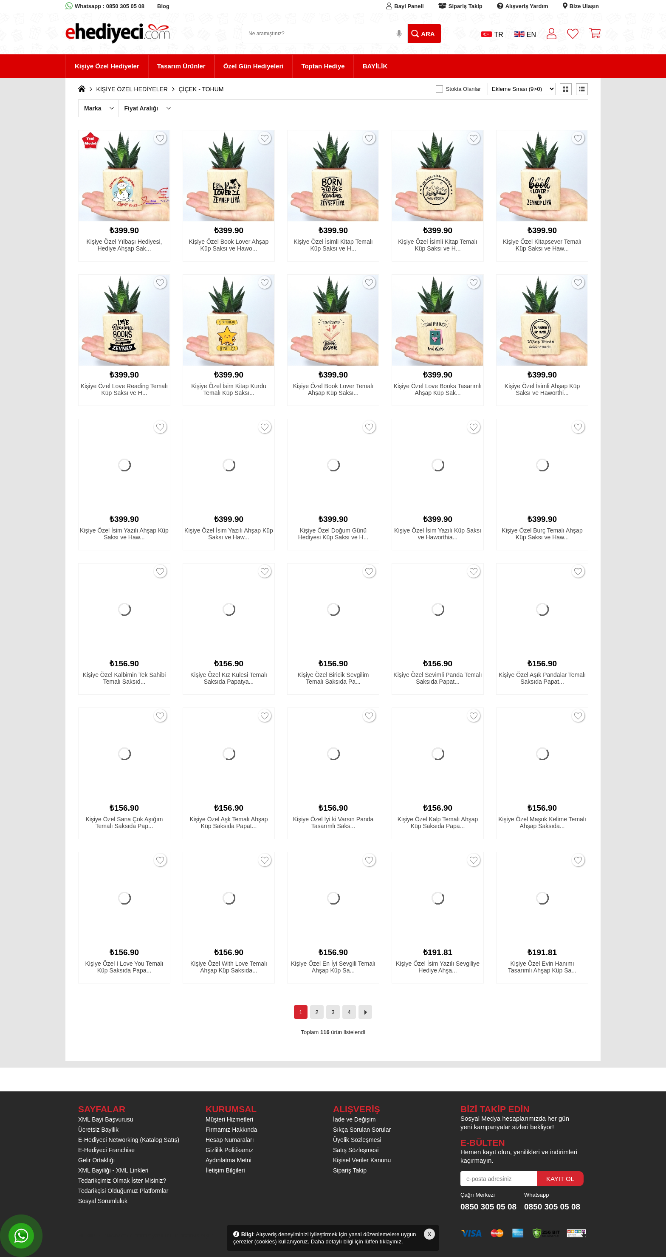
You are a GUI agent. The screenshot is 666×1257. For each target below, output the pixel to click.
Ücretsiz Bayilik (98, 1129)
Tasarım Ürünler (181, 66)
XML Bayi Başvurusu (105, 1119)
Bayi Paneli (408, 6)
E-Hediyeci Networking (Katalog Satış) (128, 1139)
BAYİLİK (375, 66)
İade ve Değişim (354, 1119)
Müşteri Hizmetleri (229, 1119)
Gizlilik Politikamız (229, 1150)
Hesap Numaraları (230, 1139)
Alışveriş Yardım (526, 6)
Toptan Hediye (322, 66)
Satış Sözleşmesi (355, 1150)
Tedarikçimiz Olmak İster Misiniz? (122, 1180)
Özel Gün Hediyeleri (253, 66)
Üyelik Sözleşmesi (357, 1139)
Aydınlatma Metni (228, 1160)
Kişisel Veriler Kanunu (362, 1160)
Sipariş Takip (466, 6)
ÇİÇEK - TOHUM (200, 89)
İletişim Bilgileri (225, 1170)
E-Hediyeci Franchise (106, 1150)
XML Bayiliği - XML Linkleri (113, 1170)
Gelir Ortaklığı (96, 1160)
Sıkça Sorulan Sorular (362, 1129)
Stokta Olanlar (463, 89)
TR (492, 34)
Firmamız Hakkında (231, 1129)
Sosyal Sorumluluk (102, 1201)
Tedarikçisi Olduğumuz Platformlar (123, 1190)
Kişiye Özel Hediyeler (107, 66)
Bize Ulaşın (584, 6)
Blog (163, 6)
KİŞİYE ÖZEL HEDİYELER (132, 89)
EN (525, 34)
